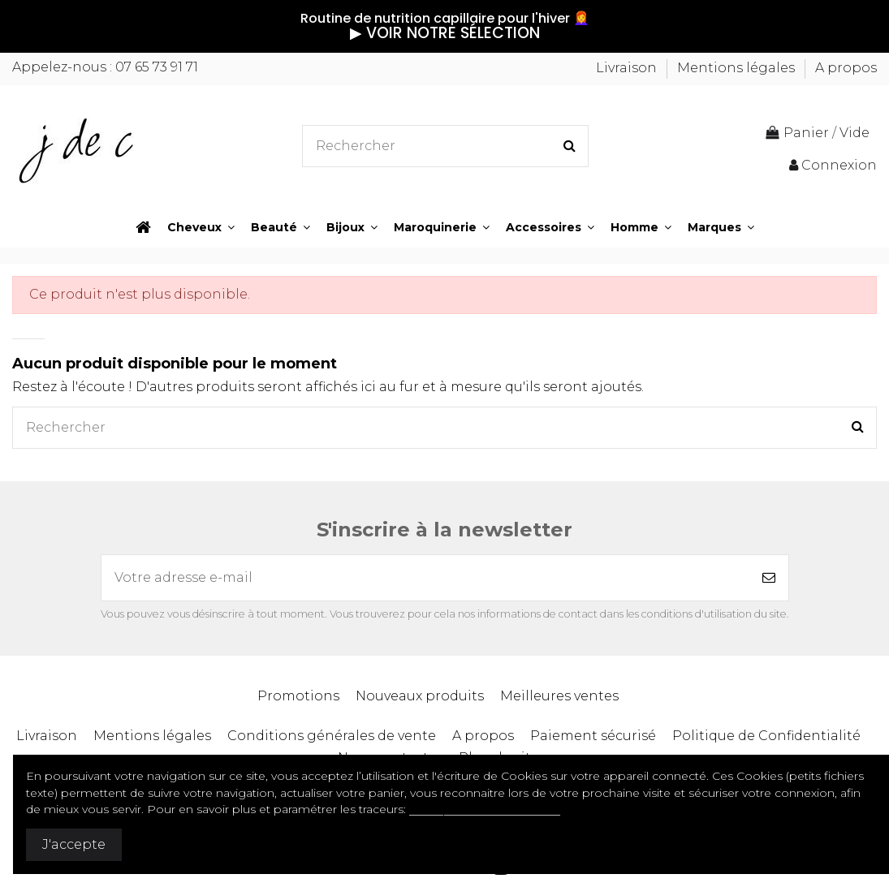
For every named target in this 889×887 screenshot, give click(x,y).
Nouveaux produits (420, 696)
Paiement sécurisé (593, 735)
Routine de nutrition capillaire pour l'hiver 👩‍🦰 (444, 18)
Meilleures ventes (559, 696)
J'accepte (74, 844)
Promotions (298, 696)
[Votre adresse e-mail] (425, 578)
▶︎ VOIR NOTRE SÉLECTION (445, 33)
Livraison (628, 67)
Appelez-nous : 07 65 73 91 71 (105, 67)
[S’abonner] (768, 578)
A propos (846, 67)
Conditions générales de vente (331, 735)
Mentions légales (737, 67)
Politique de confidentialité (484, 809)
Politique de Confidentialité (766, 735)
